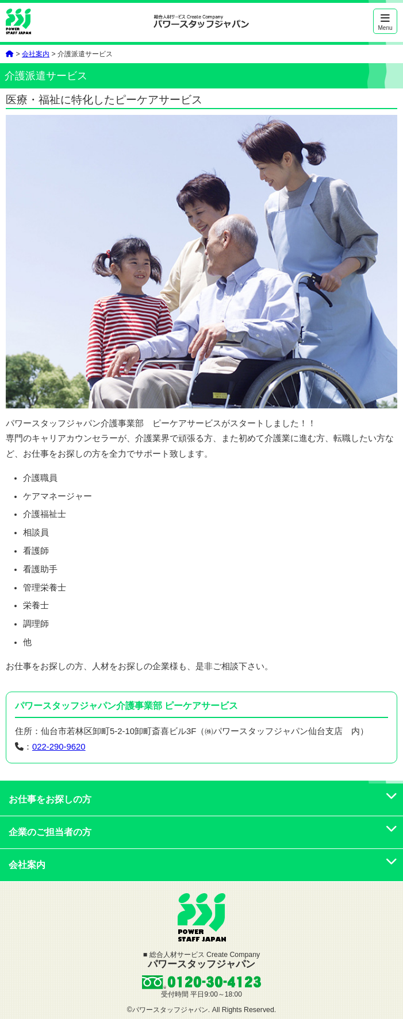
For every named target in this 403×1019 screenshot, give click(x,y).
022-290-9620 (59, 746)
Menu (385, 22)
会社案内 (35, 54)
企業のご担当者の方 (203, 832)
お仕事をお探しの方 (203, 799)
